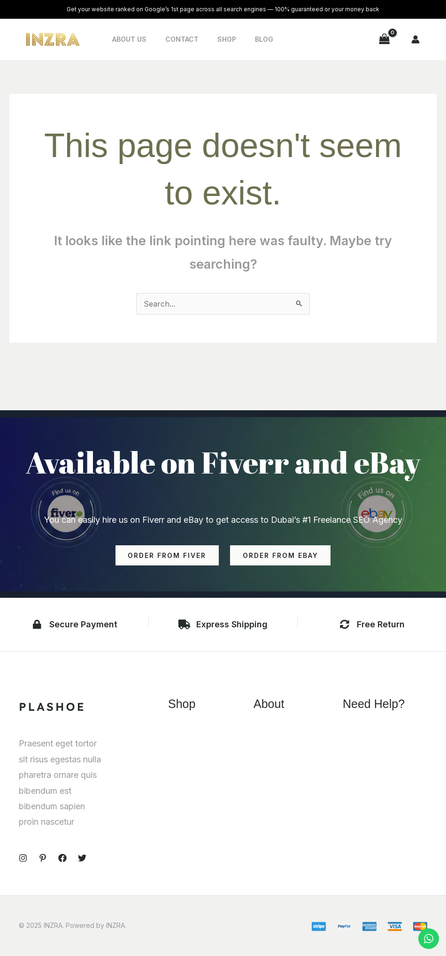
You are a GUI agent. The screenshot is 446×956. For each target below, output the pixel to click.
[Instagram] (23, 858)
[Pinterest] (42, 858)
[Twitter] (82, 858)
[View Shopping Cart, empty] (384, 39)
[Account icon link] (415, 39)
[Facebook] (62, 858)
